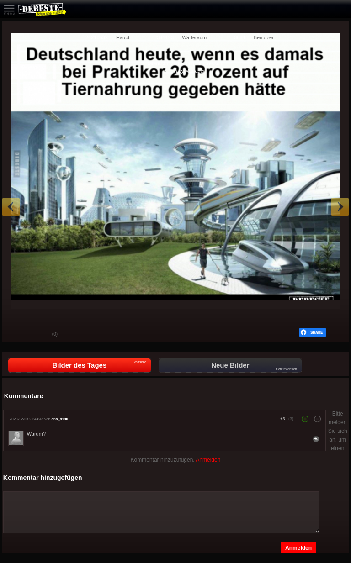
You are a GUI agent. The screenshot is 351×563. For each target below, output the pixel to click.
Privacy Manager (186, 71)
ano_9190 (59, 419)
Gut (15, 334)
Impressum (211, 63)
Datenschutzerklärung (169, 63)
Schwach (38, 334)
